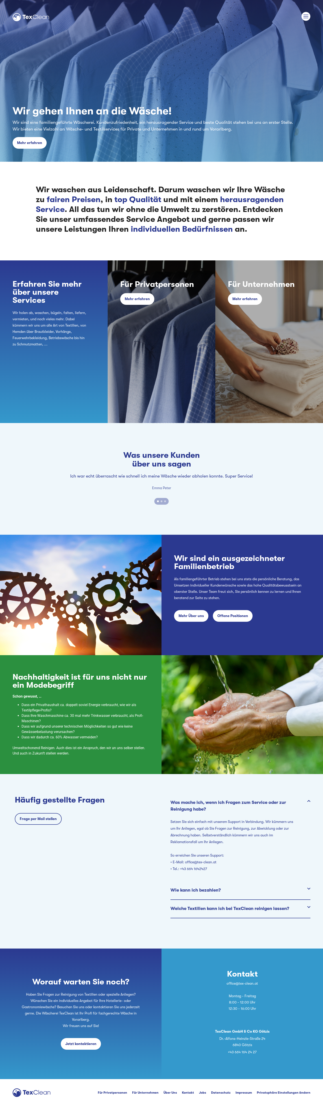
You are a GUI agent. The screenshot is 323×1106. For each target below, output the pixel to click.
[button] (240, 806)
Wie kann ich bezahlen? (195, 890)
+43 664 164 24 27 (242, 1052)
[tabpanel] (161, 482)
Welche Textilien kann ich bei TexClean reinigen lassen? (229, 908)
